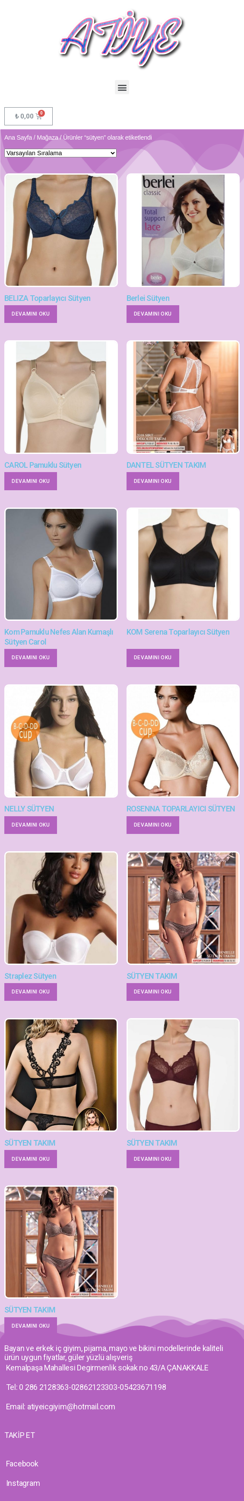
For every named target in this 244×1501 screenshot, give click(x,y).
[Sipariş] (60, 153)
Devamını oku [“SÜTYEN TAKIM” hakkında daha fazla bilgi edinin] (153, 992)
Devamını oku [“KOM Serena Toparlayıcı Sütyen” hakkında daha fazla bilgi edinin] (153, 658)
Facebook (22, 1463)
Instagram (23, 1483)
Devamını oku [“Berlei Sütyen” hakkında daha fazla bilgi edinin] (153, 314)
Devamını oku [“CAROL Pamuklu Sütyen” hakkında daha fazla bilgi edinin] (31, 481)
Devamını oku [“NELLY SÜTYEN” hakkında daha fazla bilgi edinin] (31, 825)
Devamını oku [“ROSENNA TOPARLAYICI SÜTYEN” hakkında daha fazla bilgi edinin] (153, 825)
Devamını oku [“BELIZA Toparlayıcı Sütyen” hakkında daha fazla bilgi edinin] (31, 314)
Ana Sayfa (18, 137)
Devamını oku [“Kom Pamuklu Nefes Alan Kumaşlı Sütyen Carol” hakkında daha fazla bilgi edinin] (31, 658)
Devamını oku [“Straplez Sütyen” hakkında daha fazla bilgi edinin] (31, 992)
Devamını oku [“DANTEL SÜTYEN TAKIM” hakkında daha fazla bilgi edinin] (153, 481)
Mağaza (47, 137)
